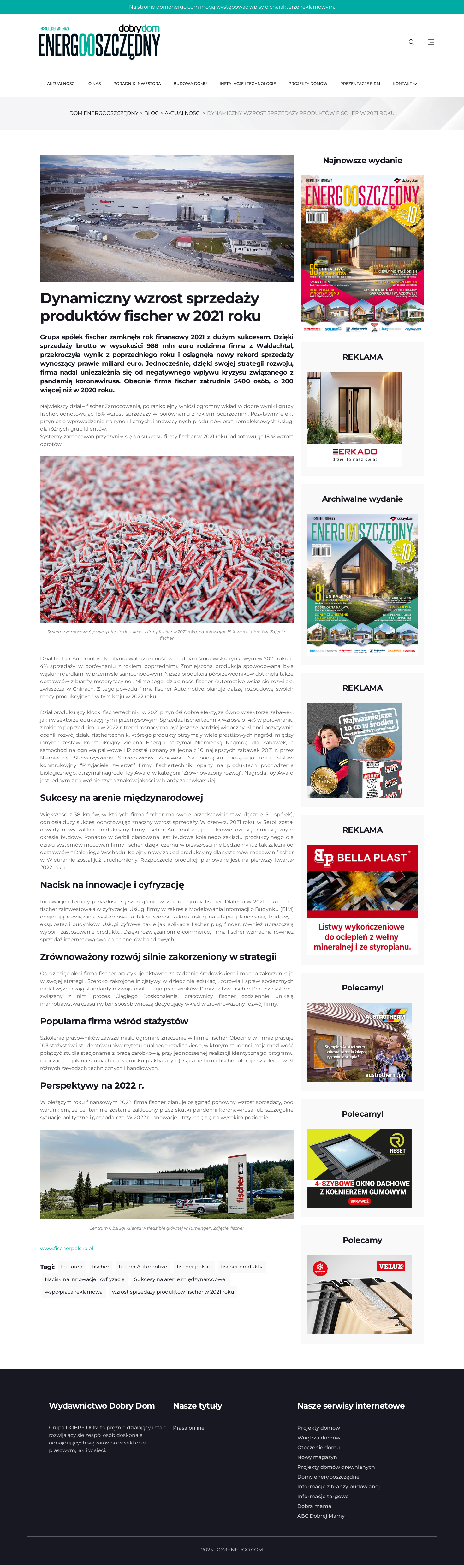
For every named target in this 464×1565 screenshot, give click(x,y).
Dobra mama (314, 1506)
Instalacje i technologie (248, 83)
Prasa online (189, 1428)
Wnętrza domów (318, 1438)
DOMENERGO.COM (238, 1550)
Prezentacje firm (360, 83)
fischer (100, 1267)
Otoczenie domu (318, 1447)
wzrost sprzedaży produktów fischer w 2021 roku (173, 1292)
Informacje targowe (323, 1496)
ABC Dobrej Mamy (321, 1516)
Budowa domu (190, 83)
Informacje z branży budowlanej (338, 1487)
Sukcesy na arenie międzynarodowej (180, 1279)
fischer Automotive (143, 1267)
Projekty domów (308, 83)
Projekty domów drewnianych (336, 1467)
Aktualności (61, 83)
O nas (94, 83)
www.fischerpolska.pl (66, 1248)
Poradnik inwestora (137, 83)
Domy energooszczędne (328, 1477)
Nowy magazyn (317, 1457)
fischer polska (194, 1267)
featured (72, 1267)
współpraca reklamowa (74, 1292)
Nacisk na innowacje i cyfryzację (85, 1279)
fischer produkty (242, 1267)
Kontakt (402, 83)
